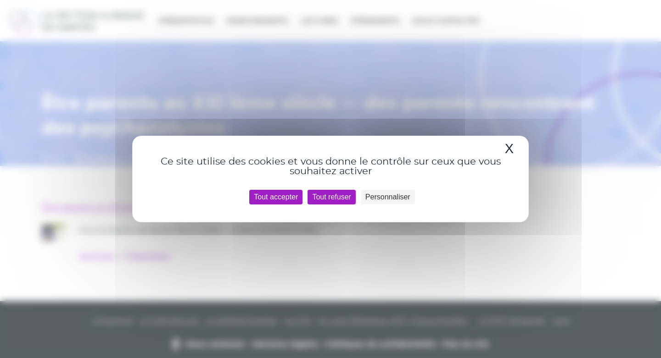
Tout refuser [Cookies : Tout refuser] (331, 197)
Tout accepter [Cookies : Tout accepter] (276, 197)
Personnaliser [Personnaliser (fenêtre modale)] (387, 197)
